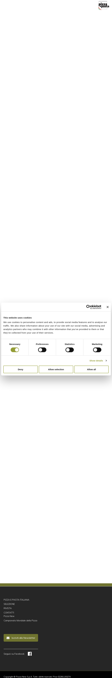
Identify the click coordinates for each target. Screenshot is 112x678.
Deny (20, 369)
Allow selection (56, 369)
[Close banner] (108, 307)
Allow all (91, 369)
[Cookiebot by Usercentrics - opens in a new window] (88, 307)
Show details (96, 360)
